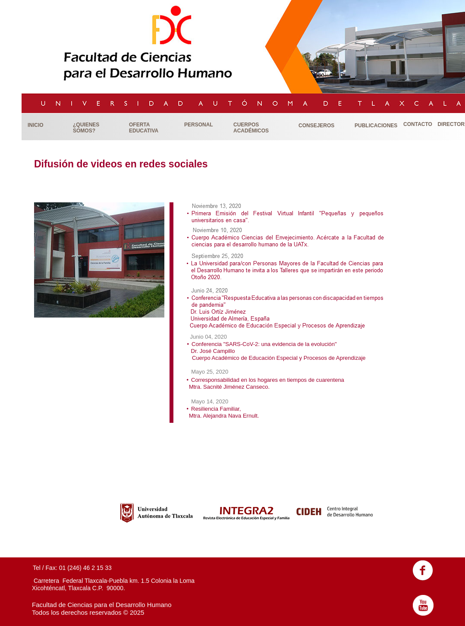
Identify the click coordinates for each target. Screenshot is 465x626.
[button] (45, 125)
